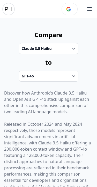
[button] (89, 9)
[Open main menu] (89, 9)
